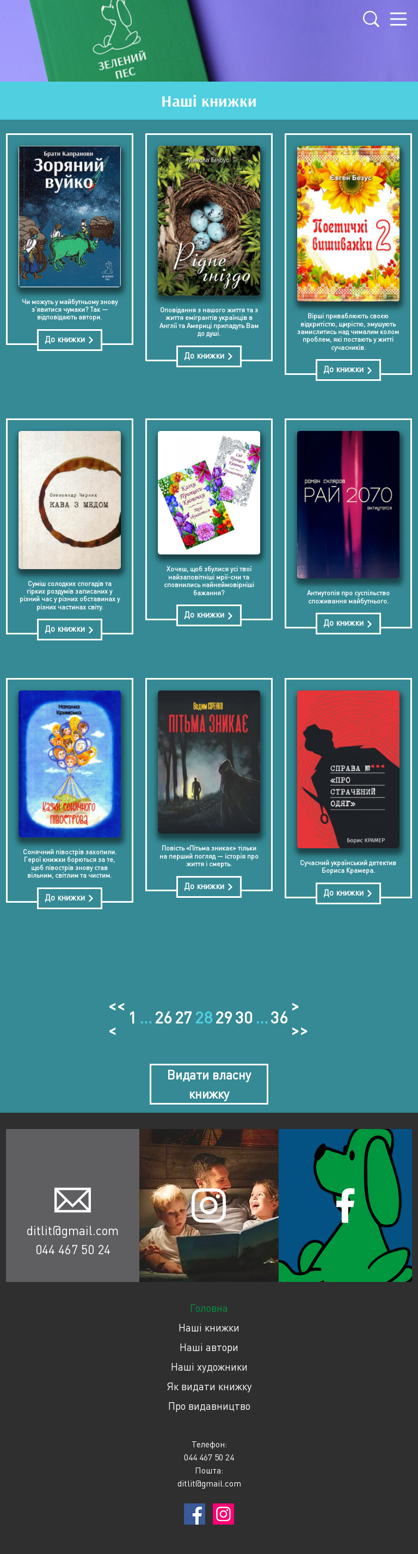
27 (183, 1016)
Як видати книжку (209, 1383)
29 (223, 1016)
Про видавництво (209, 1402)
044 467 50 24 (72, 1246)
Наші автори (209, 1343)
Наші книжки (209, 1324)
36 (279, 1016)
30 (244, 1016)
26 (163, 1016)
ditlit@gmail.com (73, 1227)
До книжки (70, 342)
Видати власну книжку (209, 1081)
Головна (209, 1304)
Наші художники (209, 1363)
